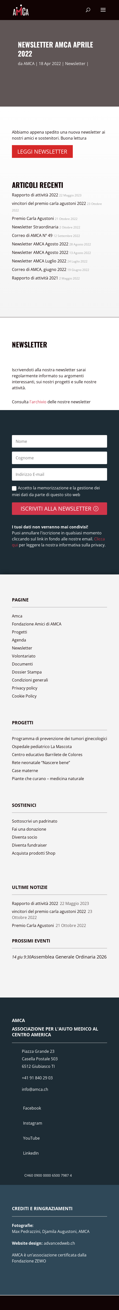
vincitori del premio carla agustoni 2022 (49, 203)
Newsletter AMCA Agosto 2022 (40, 244)
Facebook (32, 1108)
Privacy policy (24, 688)
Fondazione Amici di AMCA (36, 624)
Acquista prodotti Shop (33, 853)
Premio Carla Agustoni (33, 218)
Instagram (32, 1123)
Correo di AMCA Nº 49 (32, 235)
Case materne (25, 770)
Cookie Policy (24, 696)
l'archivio (38, 402)
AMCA (29, 63)
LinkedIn (31, 1153)
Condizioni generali (30, 680)
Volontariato (24, 656)
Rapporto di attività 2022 (35, 195)
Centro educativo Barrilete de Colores (47, 754)
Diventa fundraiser (29, 845)
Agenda (19, 640)
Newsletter (75, 63)
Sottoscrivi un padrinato (34, 821)
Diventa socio (24, 837)
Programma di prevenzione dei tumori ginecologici (59, 738)
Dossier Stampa (27, 672)
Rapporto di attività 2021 (35, 278)
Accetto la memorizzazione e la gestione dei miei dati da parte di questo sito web (56, 491)
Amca (17, 616)
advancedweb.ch (59, 1243)
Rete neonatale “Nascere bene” (41, 762)
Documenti (22, 664)
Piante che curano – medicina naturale (48, 778)
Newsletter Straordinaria (35, 227)
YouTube (31, 1138)
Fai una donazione (29, 829)
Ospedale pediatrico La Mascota (42, 746)
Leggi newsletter (42, 151)
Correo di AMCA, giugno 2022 (39, 269)
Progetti (19, 632)
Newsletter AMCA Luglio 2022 (39, 261)
